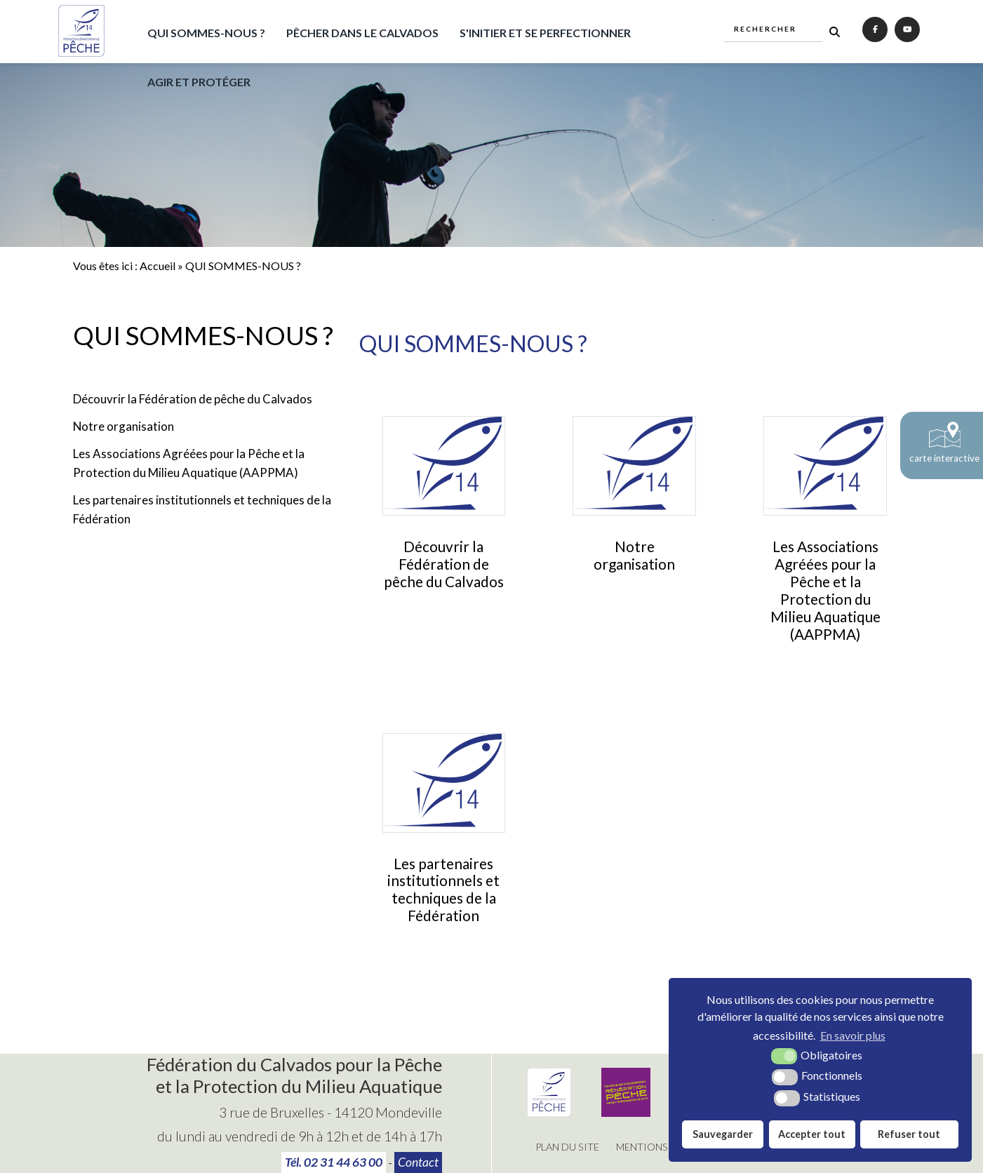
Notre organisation (123, 426)
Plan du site (567, 1147)
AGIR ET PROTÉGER (198, 81)
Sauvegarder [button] (723, 1134)
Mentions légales (663, 1147)
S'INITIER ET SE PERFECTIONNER (545, 32)
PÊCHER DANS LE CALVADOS (362, 32)
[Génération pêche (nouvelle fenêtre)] (625, 1112)
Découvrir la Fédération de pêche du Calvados (192, 398)
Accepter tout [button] (811, 1134)
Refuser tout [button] (909, 1134)
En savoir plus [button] (852, 1035)
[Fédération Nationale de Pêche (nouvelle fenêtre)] (549, 1112)
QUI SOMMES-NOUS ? (206, 32)
